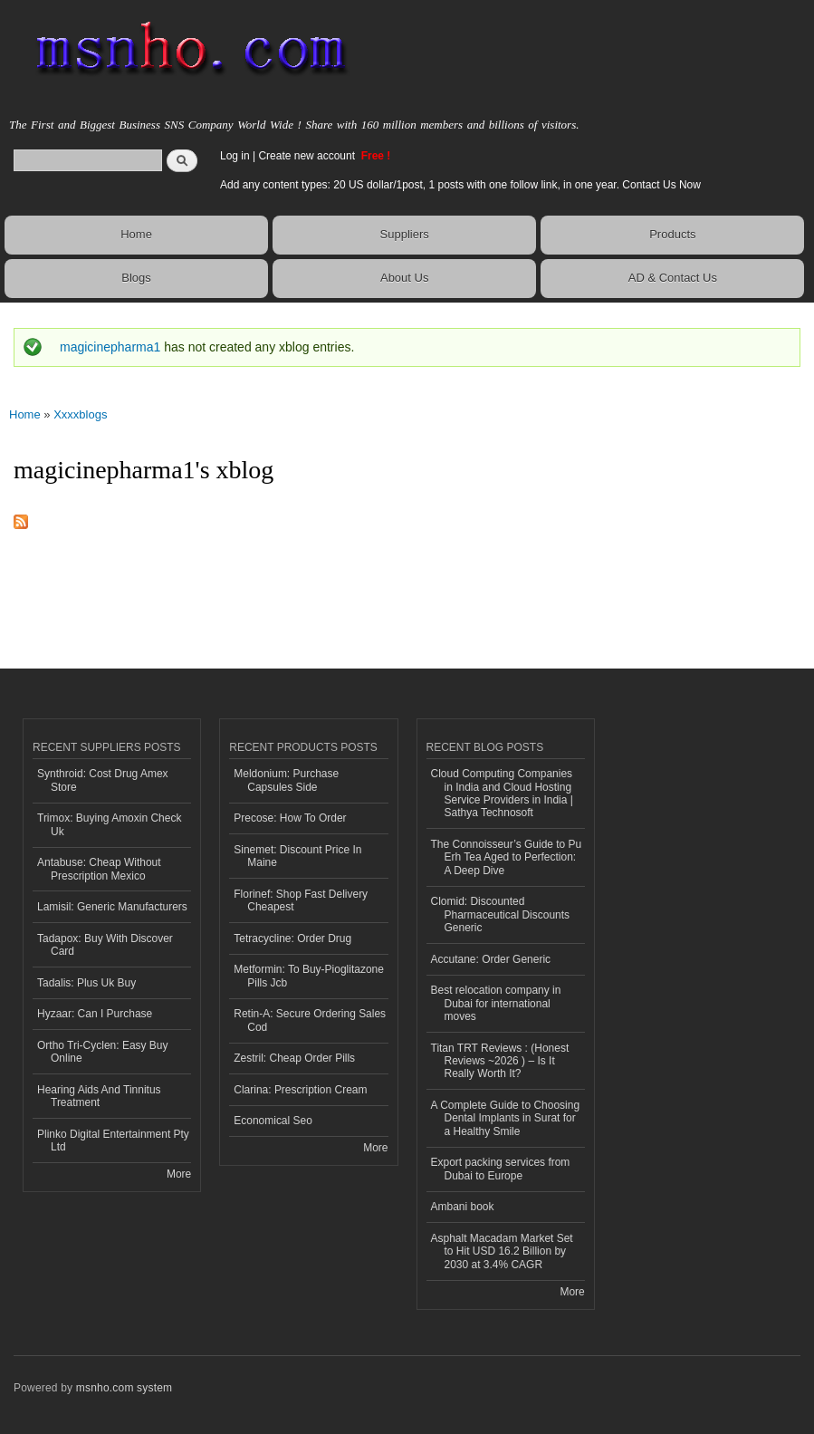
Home (136, 234)
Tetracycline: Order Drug (292, 938)
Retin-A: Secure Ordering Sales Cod (310, 1020)
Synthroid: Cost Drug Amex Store (102, 780)
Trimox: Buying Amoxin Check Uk (109, 824)
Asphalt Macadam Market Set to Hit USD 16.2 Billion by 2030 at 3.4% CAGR (502, 1251)
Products (672, 234)
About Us (404, 277)
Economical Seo (273, 1120)
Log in (235, 155)
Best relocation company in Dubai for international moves (496, 1003)
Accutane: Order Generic (491, 959)
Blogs (136, 277)
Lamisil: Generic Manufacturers (112, 906)
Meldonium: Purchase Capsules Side (286, 780)
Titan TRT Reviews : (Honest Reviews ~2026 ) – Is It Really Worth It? (500, 1061)
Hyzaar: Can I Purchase (94, 1013)
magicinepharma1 (110, 347)
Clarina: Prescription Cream (300, 1089)
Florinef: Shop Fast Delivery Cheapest (301, 900)
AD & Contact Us (672, 277)
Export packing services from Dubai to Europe (500, 1168)
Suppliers (404, 234)
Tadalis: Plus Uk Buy (86, 983)
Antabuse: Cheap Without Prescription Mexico (99, 868)
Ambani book (462, 1206)
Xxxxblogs (80, 414)
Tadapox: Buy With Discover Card (105, 945)
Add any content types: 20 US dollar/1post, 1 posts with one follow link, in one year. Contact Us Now (460, 184)
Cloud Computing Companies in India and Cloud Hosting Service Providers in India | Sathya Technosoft (502, 793)
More (179, 1174)
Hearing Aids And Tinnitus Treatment (99, 1096)
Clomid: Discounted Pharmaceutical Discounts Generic (500, 914)
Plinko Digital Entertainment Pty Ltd (113, 1140)
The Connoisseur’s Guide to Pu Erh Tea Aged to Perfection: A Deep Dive (506, 857)
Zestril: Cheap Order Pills (294, 1058)
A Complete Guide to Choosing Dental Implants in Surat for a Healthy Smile (505, 1118)
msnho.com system (124, 1387)
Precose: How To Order (290, 818)
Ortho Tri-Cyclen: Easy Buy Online (102, 1051)
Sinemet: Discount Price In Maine (297, 856)
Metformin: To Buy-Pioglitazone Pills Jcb (309, 975)
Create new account (308, 155)
